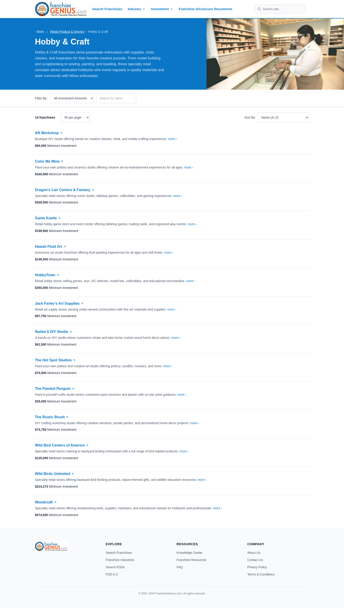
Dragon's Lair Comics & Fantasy (64, 190)
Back (39, 31)
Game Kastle (48, 218)
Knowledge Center (189, 552)
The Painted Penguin (55, 389)
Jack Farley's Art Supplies (59, 303)
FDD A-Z (112, 574)
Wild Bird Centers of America (62, 445)
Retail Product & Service (67, 31)
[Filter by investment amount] (72, 98)
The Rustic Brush (52, 417)
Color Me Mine (49, 161)
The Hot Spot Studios (55, 360)
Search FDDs (115, 567)
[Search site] (283, 9)
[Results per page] (75, 117)
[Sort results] (283, 117)
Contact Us (255, 560)
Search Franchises (107, 9)
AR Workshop (49, 133)
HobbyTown (47, 275)
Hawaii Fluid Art (50, 246)
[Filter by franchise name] (116, 98)
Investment (162, 9)
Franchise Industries (120, 560)
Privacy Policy (257, 567)
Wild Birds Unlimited (54, 474)
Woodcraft (46, 502)
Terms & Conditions (261, 574)
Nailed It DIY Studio (53, 332)
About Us (253, 552)
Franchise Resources (191, 560)
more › (172, 139)
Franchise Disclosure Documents (205, 9)
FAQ (180, 567)
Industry (137, 9)
